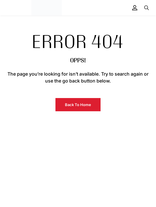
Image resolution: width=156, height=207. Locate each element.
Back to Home (78, 104)
